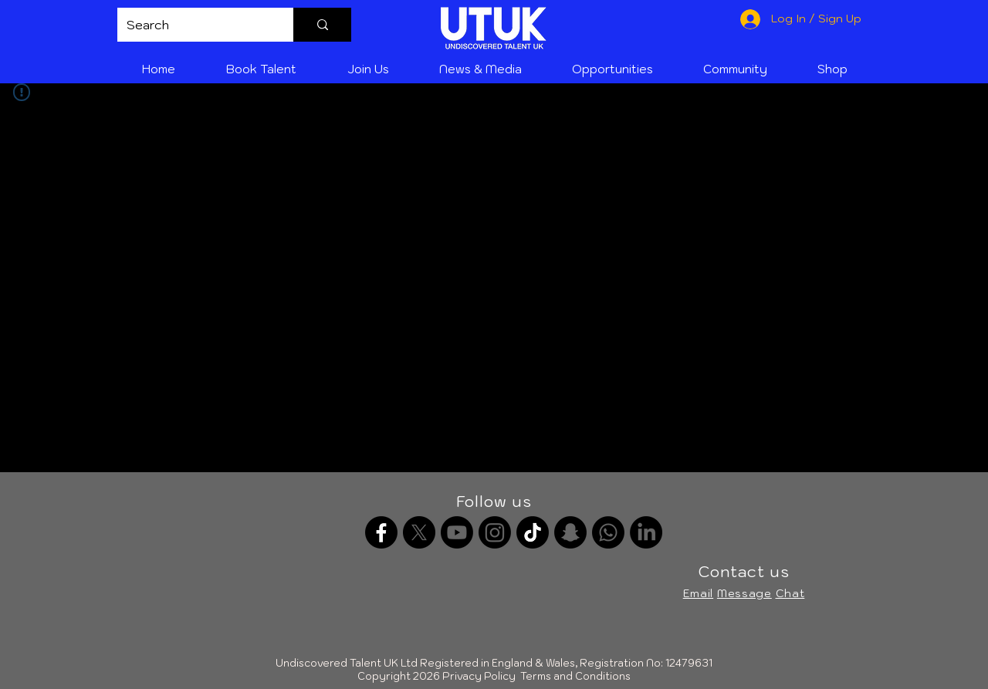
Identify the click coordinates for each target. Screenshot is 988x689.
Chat (790, 593)
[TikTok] (532, 532)
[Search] (194, 25)
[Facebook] (381, 532)
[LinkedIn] (646, 532)
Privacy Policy (479, 676)
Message (744, 593)
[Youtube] (457, 532)
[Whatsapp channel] (608, 532)
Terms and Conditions (575, 676)
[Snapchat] (570, 532)
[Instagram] (495, 532)
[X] (419, 532)
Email (698, 593)
